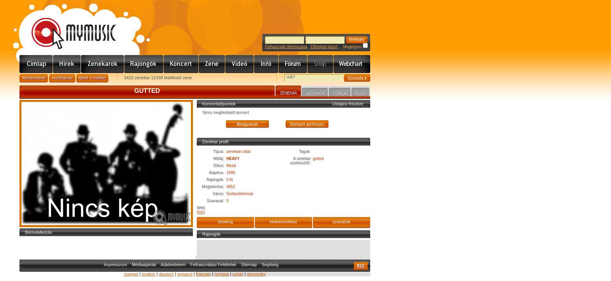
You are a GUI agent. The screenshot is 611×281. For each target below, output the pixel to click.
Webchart (352, 64)
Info (266, 64)
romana (221, 274)
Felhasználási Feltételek (214, 264)
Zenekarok (102, 64)
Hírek (67, 64)
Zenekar (288, 92)
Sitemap (249, 264)
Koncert (181, 64)
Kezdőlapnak (62, 78)
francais (203, 274)
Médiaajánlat (144, 264)
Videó (239, 64)
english (148, 274)
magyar (131, 274)
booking (225, 221)
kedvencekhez (283, 221)
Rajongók (144, 64)
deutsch (166, 274)
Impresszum (115, 264)
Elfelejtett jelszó (324, 46)
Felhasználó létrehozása (286, 46)
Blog (360, 93)
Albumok (315, 93)
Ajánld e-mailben (92, 78)
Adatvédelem (173, 264)
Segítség (269, 264)
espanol (184, 274)
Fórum (293, 64)
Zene (212, 64)
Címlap (36, 64)
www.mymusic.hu (67, 25)
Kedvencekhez (33, 78)
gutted (318, 159)
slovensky (256, 274)
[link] (201, 212)
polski (237, 274)
